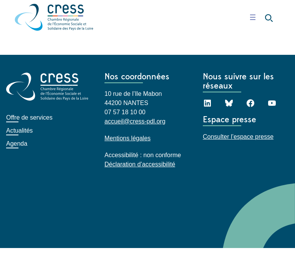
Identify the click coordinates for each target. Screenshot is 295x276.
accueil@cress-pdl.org (135, 121)
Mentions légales (127, 138)
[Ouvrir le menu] (252, 17)
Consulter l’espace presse (238, 136)
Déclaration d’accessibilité (139, 164)
